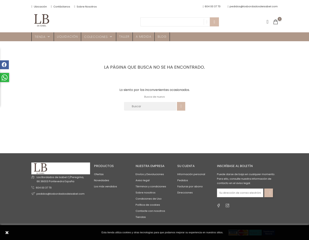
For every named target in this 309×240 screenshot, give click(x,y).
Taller (124, 36)
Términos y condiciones (151, 186)
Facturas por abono (190, 186)
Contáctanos (60, 6)
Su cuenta (186, 166)
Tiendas (141, 217)
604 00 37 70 (44, 188)
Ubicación (39, 6)
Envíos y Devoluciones (150, 174)
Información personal (191, 174)
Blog (162, 36)
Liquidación (67, 36)
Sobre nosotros (145, 192)
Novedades (101, 180)
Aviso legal (143, 180)
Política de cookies (148, 205)
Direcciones (185, 192)
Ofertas (99, 174)
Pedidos (182, 180)
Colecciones (98, 37)
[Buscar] (150, 106)
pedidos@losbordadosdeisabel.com (253, 7)
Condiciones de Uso (149, 199)
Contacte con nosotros (150, 211)
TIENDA (43, 37)
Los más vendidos (105, 186)
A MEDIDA (143, 36)
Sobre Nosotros (85, 6)
